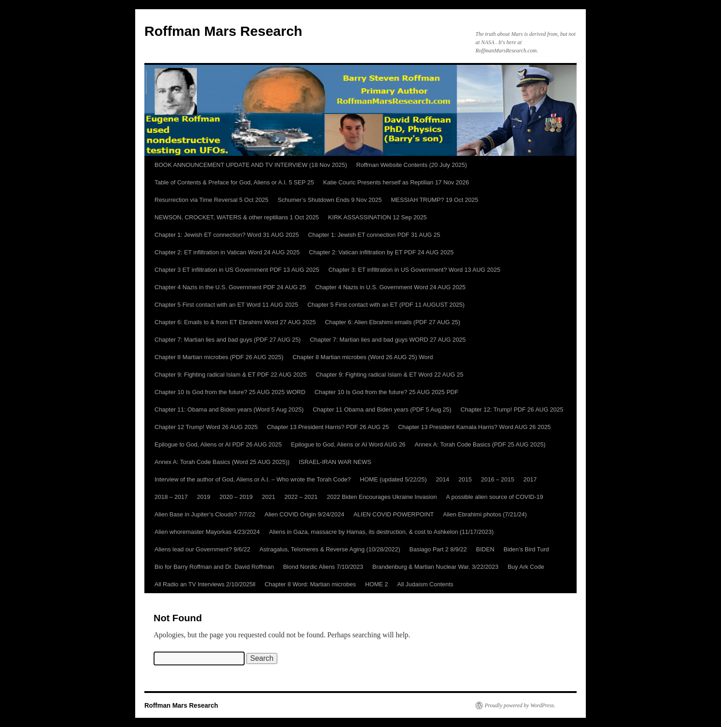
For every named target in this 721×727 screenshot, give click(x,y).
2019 (203, 496)
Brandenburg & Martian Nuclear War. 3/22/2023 (435, 566)
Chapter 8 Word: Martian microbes (309, 584)
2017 (530, 479)
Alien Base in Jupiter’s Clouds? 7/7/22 (204, 514)
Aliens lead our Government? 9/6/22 (202, 549)
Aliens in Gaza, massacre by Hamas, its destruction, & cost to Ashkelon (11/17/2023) (381, 531)
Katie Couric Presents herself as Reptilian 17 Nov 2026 (396, 182)
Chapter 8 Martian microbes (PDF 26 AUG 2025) (218, 357)
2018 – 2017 (171, 496)
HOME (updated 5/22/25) (393, 479)
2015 (465, 479)
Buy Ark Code (526, 566)
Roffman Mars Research (223, 31)
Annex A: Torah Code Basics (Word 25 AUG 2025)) (222, 461)
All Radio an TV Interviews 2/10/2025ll (204, 584)
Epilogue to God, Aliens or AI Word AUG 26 (348, 444)
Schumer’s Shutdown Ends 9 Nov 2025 (330, 199)
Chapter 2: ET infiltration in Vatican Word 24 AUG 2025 (227, 252)
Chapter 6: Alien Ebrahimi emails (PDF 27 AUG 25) (392, 322)
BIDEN (485, 549)
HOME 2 (376, 584)
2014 (442, 479)
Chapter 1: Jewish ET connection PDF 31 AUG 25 (374, 234)
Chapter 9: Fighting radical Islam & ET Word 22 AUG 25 (390, 374)
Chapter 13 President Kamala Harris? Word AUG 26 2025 (474, 427)
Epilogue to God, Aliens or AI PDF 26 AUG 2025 (218, 444)
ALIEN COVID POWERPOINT (394, 514)
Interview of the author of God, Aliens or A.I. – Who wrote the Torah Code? (252, 479)
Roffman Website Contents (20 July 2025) (411, 164)
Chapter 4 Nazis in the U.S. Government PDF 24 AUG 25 (230, 287)
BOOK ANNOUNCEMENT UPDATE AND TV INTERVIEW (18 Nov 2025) (250, 164)
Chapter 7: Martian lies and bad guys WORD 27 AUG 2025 (388, 339)
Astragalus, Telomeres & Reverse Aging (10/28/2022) (329, 549)
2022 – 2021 (300, 496)
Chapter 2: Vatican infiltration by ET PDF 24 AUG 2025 (381, 252)
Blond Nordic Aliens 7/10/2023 (323, 566)
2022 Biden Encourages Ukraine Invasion (382, 496)
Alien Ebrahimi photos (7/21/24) (484, 514)
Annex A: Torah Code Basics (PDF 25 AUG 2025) (480, 444)
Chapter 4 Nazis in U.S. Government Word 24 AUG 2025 (390, 287)
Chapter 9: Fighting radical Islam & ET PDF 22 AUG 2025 (230, 374)
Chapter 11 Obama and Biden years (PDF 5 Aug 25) (382, 409)
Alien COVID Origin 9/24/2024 (304, 514)
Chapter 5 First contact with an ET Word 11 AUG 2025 (226, 304)
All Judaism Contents (425, 584)
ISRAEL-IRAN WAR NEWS (335, 461)
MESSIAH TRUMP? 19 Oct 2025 (434, 199)
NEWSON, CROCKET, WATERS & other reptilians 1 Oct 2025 (236, 217)
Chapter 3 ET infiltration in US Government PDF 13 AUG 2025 (236, 269)
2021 (268, 496)
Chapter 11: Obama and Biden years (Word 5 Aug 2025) (228, 409)
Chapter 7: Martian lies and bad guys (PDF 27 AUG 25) (227, 339)
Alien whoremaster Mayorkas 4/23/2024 (207, 531)
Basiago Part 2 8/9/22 (438, 549)
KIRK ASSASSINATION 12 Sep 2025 (377, 217)
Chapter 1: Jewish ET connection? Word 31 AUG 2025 (226, 234)
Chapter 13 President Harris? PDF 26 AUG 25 (328, 427)
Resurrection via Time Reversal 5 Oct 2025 (211, 199)
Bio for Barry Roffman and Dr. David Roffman (214, 566)
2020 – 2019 (235, 496)
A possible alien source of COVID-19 (494, 496)
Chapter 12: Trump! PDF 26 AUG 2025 (512, 409)
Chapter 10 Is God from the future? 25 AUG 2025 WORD (229, 392)
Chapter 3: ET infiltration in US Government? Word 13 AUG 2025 (414, 269)
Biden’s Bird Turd (526, 549)
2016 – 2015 (497, 479)
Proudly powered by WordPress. (520, 705)
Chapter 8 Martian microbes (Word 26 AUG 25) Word (362, 357)
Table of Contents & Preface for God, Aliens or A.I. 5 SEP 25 (234, 182)
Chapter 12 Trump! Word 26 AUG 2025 (206, 427)
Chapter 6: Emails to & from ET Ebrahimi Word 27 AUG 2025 (235, 322)
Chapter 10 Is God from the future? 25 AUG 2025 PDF (386, 392)
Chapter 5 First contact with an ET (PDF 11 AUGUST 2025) (385, 304)
